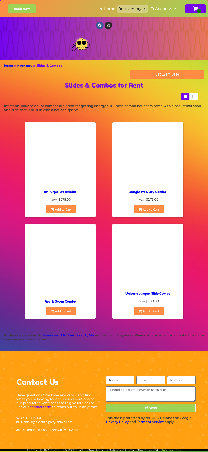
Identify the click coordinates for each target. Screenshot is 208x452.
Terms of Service (150, 422)
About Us (166, 9)
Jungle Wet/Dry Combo (147, 193)
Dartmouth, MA (81, 336)
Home (109, 9)
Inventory (135, 9)
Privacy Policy (117, 422)
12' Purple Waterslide (60, 193)
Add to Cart (61, 210)
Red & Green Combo (60, 302)
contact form (40, 408)
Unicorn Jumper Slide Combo (147, 294)
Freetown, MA (55, 336)
